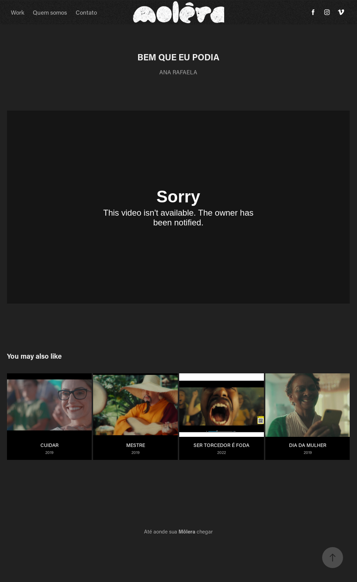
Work (17, 12)
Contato (86, 12)
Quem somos (50, 12)
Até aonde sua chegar (178, 531)
